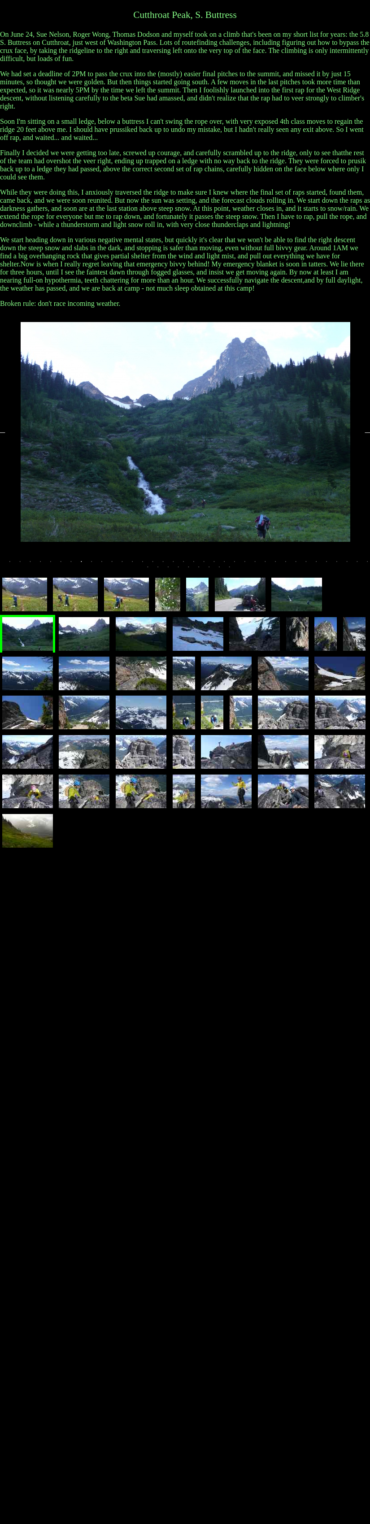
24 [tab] (248, 564)
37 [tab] (152, 570)
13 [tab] (136, 564)
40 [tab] (182, 570)
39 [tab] (172, 570)
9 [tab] (95, 564)
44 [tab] (223, 570)
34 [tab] (351, 564)
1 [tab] (13, 564)
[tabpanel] (185, 432)
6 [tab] (65, 564)
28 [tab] (289, 564)
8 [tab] (85, 564)
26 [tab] (269, 564)
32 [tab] (330, 564)
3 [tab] (34, 564)
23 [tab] (238, 564)
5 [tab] (54, 564)
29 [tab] (300, 564)
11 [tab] (116, 564)
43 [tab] (213, 570)
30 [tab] (310, 564)
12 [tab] (126, 564)
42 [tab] (202, 570)
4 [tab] (44, 564)
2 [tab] (24, 564)
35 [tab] (361, 564)
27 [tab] (279, 564)
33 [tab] (340, 564)
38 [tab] (161, 570)
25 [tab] (259, 564)
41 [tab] (192, 570)
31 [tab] (320, 564)
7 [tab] (75, 564)
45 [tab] (233, 570)
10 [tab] (105, 564)
